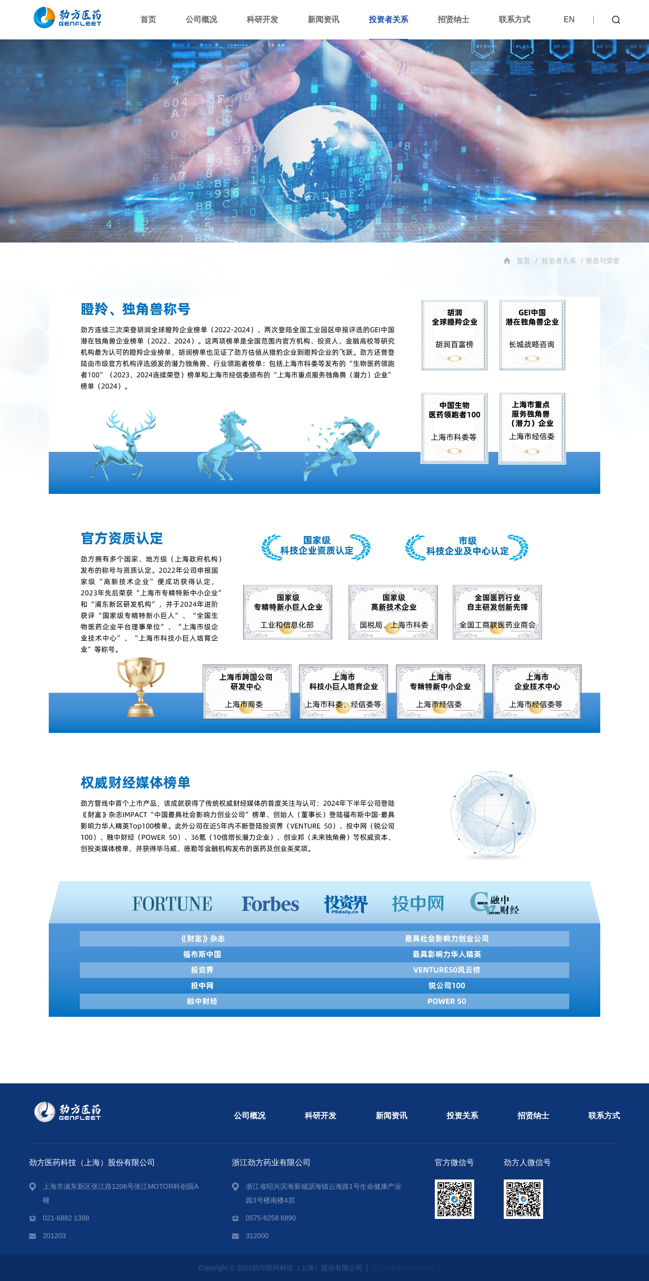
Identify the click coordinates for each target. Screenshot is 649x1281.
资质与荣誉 (602, 261)
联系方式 (514, 19)
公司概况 (201, 19)
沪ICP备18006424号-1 (406, 1268)
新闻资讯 (323, 19)
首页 (148, 19)
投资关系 (462, 1115)
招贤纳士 (453, 19)
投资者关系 (388, 19)
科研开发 (262, 19)
